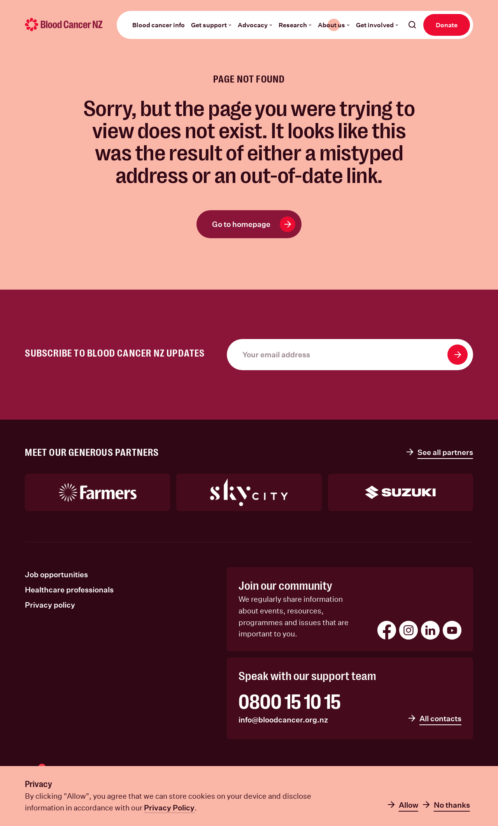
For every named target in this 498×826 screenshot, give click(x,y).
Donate (447, 25)
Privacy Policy (169, 807)
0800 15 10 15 (289, 702)
